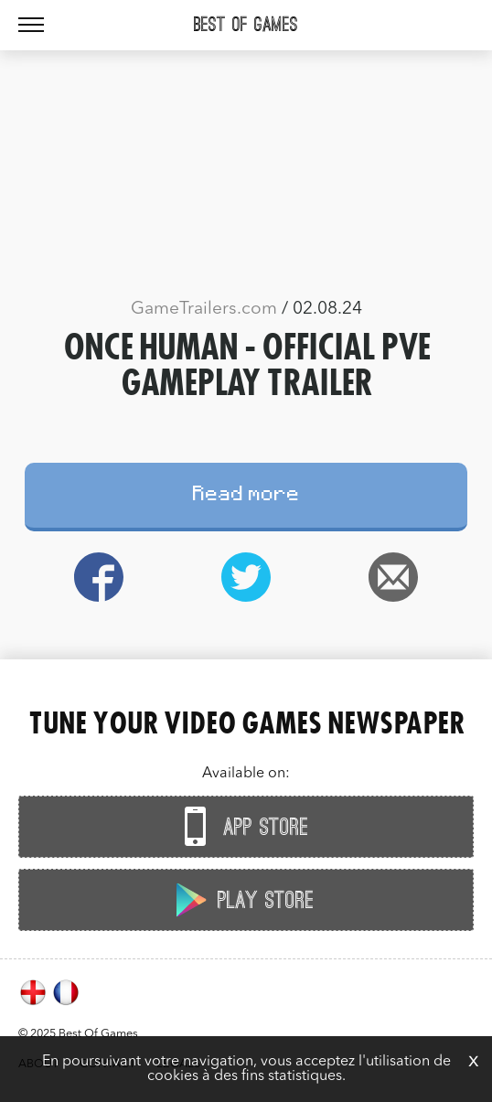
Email (393, 577)
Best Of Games (246, 25)
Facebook (98, 577)
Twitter (245, 577)
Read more (246, 496)
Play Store (241, 899)
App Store (241, 826)
